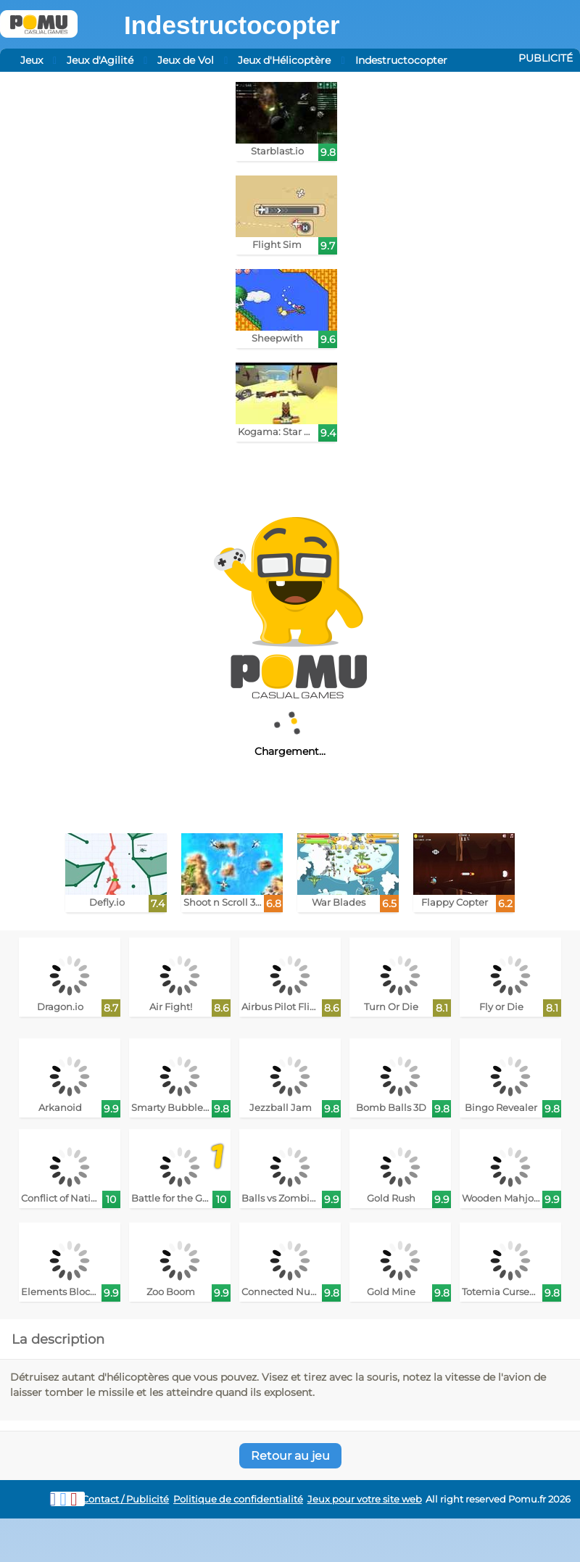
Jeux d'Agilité (100, 60)
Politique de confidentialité (238, 1499)
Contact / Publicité (125, 1499)
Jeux (31, 60)
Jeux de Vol (185, 60)
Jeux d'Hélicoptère (284, 60)
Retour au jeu (290, 1456)
